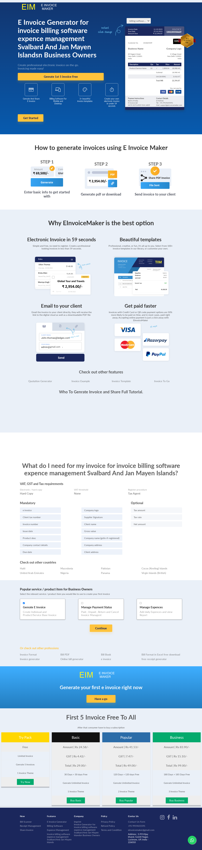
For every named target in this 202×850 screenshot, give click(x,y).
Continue (101, 623)
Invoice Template (121, 376)
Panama (105, 567)
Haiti (22, 563)
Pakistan (105, 563)
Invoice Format (28, 640)
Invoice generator (30, 644)
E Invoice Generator (57, 807)
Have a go (101, 684)
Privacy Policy (108, 807)
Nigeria (64, 567)
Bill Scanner (26, 807)
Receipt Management (30, 811)
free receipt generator (154, 644)
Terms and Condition (111, 815)
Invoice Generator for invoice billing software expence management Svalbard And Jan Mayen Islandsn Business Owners (87, 815)
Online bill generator (72, 644)
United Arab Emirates (32, 567)
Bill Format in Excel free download (161, 640)
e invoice (106, 644)
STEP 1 (47, 156)
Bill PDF (65, 640)
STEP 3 (155, 158)
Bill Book (106, 640)
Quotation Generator (40, 376)
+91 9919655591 (136, 811)
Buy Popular (126, 785)
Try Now (25, 767)
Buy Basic (75, 785)
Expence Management (58, 815)
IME (35, 838)
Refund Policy (108, 811)
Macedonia (66, 563)
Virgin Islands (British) (154, 567)
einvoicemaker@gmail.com (141, 815)
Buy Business (176, 785)
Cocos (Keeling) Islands (154, 563)
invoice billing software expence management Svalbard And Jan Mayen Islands (59, 823)
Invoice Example (81, 376)
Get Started (36, 118)
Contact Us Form (136, 807)
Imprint (77, 807)
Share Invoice (26, 815)
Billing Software (55, 811)
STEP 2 (101, 158)
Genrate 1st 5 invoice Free (61, 76)
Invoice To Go (162, 376)
